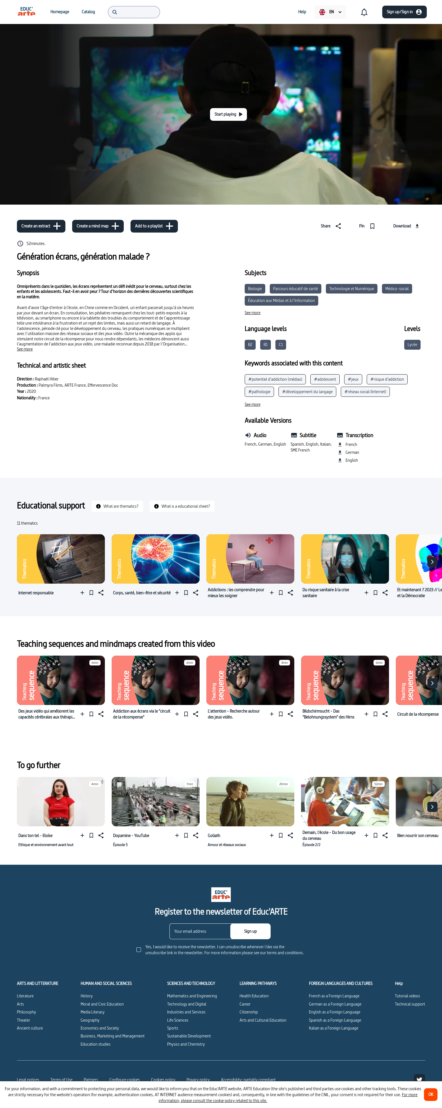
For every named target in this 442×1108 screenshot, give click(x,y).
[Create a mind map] (98, 226)
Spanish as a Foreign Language (335, 1020)
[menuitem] (26, 12)
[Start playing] (228, 114)
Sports (172, 1028)
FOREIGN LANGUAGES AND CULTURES (340, 983)
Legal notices (28, 1080)
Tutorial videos (407, 996)
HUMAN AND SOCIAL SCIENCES (106, 983)
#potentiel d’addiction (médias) (275, 379)
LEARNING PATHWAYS (258, 983)
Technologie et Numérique (351, 289)
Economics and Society (100, 1028)
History (87, 996)
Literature (25, 996)
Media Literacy (93, 1012)
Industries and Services (186, 1012)
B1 (266, 344)
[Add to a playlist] (154, 226)
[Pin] (368, 226)
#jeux (353, 379)
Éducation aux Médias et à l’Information (281, 300)
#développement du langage (307, 392)
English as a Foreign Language (334, 1012)
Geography (90, 1020)
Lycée (412, 344)
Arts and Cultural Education (263, 1020)
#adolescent (325, 379)
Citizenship (249, 1012)
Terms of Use (61, 1080)
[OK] (430, 1094)
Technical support (410, 1004)
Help (399, 983)
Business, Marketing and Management (113, 1036)
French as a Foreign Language (334, 996)
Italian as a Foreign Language (333, 1028)
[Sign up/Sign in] (404, 12)
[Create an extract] (41, 226)
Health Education (254, 996)
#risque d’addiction (387, 379)
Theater (23, 1020)
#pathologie (259, 392)
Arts (20, 1004)
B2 (250, 344)
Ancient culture (30, 1028)
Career (245, 1004)
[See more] (25, 349)
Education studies (96, 1044)
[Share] (332, 226)
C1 (281, 344)
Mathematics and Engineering (192, 996)
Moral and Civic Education (102, 1004)
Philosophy (26, 1012)
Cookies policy (163, 1080)
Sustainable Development (189, 1036)
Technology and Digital (186, 1004)
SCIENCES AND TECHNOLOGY (191, 983)
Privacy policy (198, 1080)
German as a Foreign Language (335, 1004)
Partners (91, 1080)
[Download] (407, 226)
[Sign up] (250, 931)
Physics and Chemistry (186, 1044)
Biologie (255, 289)
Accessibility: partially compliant (248, 1080)
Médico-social (397, 289)
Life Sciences (177, 1020)
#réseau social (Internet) (365, 392)
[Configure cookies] (124, 1079)
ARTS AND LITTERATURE (37, 983)
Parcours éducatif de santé (295, 289)
